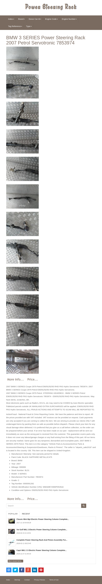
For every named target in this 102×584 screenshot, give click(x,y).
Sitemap (17, 580)
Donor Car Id (35, 19)
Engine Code (51, 19)
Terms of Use (54, 580)
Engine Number (69, 19)
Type (29, 26)
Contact (27, 580)
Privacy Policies (39, 580)
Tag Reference (15, 26)
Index (11, 19)
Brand (21, 19)
